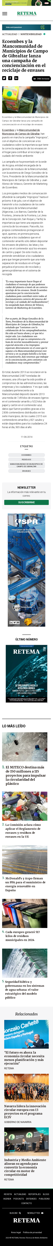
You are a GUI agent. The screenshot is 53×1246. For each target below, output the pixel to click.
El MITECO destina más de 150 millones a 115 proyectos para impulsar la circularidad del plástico (26, 775)
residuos (26, 459)
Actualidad (9, 34)
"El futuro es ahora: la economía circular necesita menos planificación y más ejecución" (24, 1058)
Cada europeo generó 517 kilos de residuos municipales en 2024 (23, 936)
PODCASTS (18, 1199)
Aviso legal (16, 1232)
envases (26, 471)
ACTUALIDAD (20, 1194)
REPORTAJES (34, 1194)
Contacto (26, 1203)
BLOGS (46, 1194)
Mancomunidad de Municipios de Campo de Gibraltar (26, 465)
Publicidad (44, 1199)
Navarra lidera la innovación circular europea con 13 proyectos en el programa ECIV (25, 1111)
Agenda (7, 1199)
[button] (4, 78)
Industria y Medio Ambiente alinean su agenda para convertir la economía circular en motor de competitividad (25, 1167)
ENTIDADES (31, 1199)
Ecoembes (26, 455)
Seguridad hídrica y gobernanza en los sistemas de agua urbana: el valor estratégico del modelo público (24, 989)
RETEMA (9, 1068)
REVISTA (8, 1194)
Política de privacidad (32, 1232)
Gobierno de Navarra (17, 1122)
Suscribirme (26, 502)
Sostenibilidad (31, 34)
